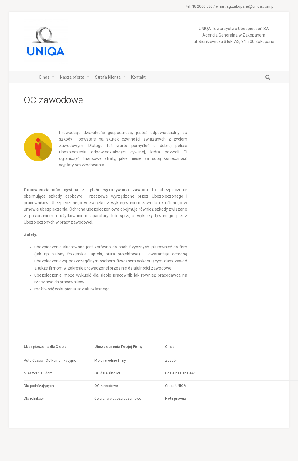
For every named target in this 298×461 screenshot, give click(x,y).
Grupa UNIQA (175, 386)
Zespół (170, 360)
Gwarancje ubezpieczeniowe (117, 398)
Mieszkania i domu (39, 373)
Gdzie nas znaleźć (180, 373)
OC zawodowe (106, 386)
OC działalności (107, 373)
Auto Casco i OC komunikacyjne (50, 360)
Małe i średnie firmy (110, 360)
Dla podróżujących (39, 386)
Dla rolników (34, 398)
